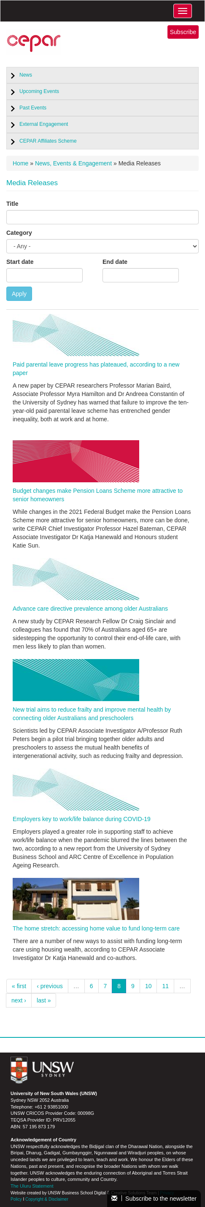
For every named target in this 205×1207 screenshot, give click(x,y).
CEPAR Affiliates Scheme (48, 141)
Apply (19, 293)
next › (18, 1000)
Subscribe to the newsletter (154, 1198)
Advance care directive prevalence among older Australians (90, 608)
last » (44, 1000)
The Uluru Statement (32, 1185)
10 (148, 986)
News (25, 75)
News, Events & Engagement (73, 163)
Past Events (32, 108)
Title (12, 203)
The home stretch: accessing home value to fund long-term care (96, 928)
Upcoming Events (39, 91)
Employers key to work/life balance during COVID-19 (82, 819)
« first (19, 986)
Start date (20, 261)
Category (19, 232)
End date (114, 261)
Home (20, 163)
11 (165, 986)
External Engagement (43, 124)
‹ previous (49, 986)
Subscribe (183, 32)
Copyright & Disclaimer (46, 1199)
